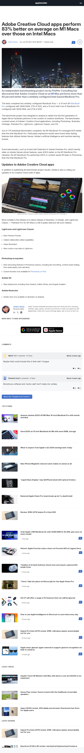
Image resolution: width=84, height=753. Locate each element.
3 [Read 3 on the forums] (80, 585)
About (74, 356)
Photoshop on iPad (38, 271)
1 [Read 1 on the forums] (80, 552)
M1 (52, 93)
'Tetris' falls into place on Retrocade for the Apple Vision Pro (47, 581)
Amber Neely (13, 42)
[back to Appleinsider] (41, 3)
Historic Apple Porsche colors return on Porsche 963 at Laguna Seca (50, 548)
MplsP (11, 356)
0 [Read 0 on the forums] (80, 538)
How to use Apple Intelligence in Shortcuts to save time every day (49, 614)
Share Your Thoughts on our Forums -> (17, 396)
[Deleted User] (14, 378)
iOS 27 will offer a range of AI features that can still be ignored (47, 598)
